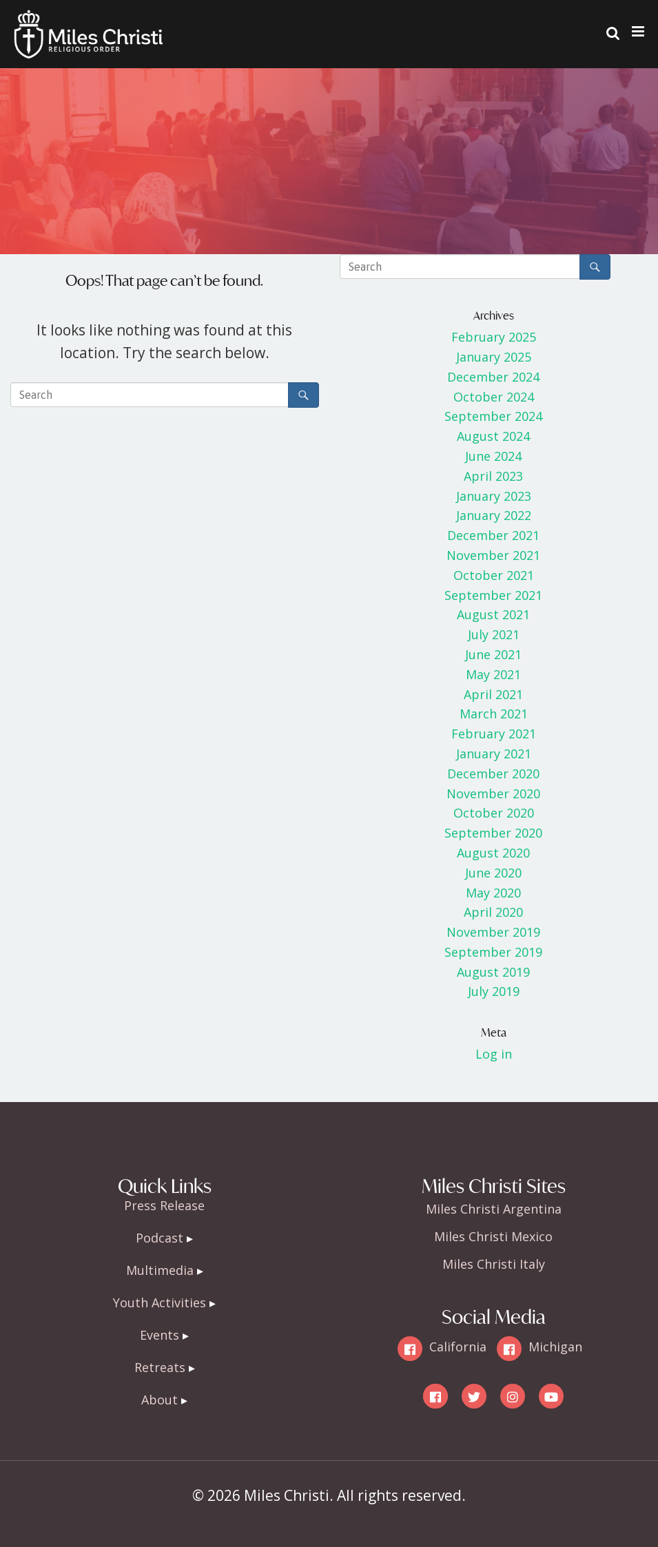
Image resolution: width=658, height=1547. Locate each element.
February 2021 (493, 733)
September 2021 (493, 595)
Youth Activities (159, 1302)
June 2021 (493, 654)
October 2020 (493, 812)
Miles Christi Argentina (494, 1209)
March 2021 (494, 713)
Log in (493, 1054)
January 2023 (493, 496)
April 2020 (493, 912)
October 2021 (493, 575)
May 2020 (493, 892)
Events (159, 1335)
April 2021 (493, 694)
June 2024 (493, 456)
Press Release (164, 1205)
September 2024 (493, 416)
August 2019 (493, 972)
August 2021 (493, 614)
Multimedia (160, 1270)
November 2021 (493, 555)
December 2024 (493, 376)
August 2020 (493, 852)
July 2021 (494, 634)
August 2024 (493, 436)
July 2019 (494, 991)
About (159, 1399)
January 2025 (493, 357)
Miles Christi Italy (493, 1264)
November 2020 (493, 793)
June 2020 (493, 872)
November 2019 (493, 932)
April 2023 (493, 476)
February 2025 (493, 337)
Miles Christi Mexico (493, 1236)
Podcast (159, 1237)
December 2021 (493, 535)
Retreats (159, 1367)
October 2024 (493, 396)
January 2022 (493, 515)
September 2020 (493, 832)
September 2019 (493, 952)
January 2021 (493, 753)
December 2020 (493, 773)
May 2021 (493, 674)
